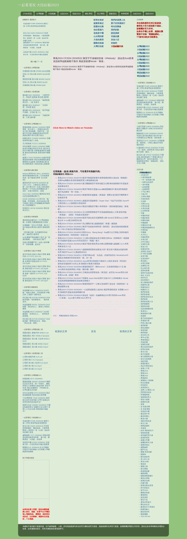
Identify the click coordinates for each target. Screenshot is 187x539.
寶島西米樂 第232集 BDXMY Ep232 (36, 79)
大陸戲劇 (52, 14)
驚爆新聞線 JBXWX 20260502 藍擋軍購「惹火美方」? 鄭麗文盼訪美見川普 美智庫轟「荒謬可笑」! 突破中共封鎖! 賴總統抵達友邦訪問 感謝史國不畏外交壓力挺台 (36, 131)
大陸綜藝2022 (143, 56)
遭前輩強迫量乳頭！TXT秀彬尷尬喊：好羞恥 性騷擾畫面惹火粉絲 (36, 221)
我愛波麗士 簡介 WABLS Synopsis (36, 336)
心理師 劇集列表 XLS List (32, 357)
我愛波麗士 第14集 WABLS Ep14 (35, 344)
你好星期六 (99, 30)
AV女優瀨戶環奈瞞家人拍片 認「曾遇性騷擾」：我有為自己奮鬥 (36, 238)
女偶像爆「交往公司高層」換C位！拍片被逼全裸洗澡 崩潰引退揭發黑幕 (36, 227)
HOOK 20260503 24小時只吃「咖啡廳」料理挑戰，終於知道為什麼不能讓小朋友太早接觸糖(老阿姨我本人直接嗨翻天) (36, 202)
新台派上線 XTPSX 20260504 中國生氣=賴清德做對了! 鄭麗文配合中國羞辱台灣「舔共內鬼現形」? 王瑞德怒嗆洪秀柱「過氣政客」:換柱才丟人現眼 (150, 159)
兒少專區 (101, 14)
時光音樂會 (116, 26)
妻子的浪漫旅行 (118, 23)
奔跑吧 (114, 43)
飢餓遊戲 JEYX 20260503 (32, 379)
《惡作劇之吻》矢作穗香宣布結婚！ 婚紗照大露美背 (35, 233)
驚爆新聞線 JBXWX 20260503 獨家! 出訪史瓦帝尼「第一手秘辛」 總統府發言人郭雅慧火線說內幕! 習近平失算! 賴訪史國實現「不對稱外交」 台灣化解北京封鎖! (36, 386)
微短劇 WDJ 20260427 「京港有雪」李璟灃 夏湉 (35, 106)
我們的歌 (115, 30)
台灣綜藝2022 (143, 53)
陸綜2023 (150, 14)
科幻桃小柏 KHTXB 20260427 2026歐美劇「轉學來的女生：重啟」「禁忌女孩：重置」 (36, 321)
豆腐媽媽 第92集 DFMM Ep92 (34, 85)
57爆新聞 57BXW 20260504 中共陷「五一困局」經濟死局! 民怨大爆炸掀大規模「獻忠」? (150, 150)
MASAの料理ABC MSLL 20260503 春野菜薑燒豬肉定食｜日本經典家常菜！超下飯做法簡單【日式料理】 (36, 177)
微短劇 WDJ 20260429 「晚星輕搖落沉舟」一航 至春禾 (36, 101)
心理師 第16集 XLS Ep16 (32, 369)
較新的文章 (61, 331)
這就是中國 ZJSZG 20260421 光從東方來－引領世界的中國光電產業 (36, 443)
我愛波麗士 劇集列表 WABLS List (36, 333)
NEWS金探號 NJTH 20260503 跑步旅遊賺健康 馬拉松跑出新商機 (36, 394)
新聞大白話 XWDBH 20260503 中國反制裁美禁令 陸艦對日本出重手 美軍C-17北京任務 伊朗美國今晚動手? (36, 408)
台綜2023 (137, 14)
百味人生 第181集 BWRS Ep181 (35, 82)
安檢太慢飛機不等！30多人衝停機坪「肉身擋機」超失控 (36, 243)
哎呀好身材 (99, 20)
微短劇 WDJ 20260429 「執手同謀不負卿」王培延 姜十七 (36, 111)
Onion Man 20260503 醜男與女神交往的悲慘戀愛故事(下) (36, 195)
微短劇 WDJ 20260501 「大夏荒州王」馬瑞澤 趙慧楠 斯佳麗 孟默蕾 (36, 96)
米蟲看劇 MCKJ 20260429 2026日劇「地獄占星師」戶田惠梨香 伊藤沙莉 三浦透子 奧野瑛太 (36, 292)
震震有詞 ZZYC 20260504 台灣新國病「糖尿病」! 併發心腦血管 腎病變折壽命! (150, 143)
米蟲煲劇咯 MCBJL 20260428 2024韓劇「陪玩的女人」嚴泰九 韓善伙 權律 (36, 307)
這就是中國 (99, 33)
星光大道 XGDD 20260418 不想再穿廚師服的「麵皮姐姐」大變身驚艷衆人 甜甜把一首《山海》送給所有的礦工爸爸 (36, 429)
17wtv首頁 (27, 14)
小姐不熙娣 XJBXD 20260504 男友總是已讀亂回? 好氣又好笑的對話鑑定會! (150, 128)
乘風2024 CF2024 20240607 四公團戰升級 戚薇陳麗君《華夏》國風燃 (87, 224)
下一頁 (39, 62)
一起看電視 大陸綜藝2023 (38, 5)
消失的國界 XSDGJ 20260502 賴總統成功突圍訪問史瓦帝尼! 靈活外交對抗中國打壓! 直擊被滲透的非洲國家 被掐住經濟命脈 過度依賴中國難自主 (36, 150)
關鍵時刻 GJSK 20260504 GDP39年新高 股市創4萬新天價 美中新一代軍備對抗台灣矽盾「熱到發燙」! (150, 136)
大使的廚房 (99, 40)
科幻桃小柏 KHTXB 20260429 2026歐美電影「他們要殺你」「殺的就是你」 (36, 300)
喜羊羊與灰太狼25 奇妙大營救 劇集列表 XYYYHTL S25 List (36, 255)
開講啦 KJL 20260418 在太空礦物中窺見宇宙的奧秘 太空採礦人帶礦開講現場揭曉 (36, 449)
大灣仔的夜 (99, 46)
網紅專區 (89, 14)
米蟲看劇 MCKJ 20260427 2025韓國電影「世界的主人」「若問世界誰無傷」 (36, 314)
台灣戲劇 (40, 14)
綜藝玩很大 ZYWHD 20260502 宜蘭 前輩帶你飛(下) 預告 (36, 139)
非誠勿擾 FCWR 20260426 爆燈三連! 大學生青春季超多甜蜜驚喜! (36, 422)
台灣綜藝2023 (143, 46)
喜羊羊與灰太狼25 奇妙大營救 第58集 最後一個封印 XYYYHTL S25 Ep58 (36, 273)
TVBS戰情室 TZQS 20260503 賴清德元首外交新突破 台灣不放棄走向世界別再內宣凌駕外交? (36, 400)
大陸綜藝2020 (143, 69)
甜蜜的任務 (99, 26)
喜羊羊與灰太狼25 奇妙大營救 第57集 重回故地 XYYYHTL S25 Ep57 (36, 280)
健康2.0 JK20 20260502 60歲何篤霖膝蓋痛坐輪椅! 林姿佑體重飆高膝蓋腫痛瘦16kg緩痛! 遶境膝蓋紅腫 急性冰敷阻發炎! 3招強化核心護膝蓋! (36, 161)
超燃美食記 (99, 23)
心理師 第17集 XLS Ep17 (32, 366)
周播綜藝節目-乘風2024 (68, 316)
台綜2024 (64, 14)
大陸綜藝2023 (143, 50)
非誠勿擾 (115, 36)
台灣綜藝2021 (143, 60)
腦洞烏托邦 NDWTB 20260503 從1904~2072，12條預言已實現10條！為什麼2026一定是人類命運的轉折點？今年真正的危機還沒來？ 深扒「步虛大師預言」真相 (36, 187)
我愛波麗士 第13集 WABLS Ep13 (35, 347)
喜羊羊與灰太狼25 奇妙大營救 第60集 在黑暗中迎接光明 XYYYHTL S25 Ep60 (36, 261)
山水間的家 (99, 36)
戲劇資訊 (113, 14)
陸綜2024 (77, 14)
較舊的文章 (126, 331)
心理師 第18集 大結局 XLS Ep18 (35, 363)
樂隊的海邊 (99, 43)
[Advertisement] (74, 34)
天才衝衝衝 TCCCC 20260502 (34, 143)
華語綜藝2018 (143, 76)
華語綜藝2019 (143, 73)
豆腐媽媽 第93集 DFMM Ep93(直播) (36, 71)
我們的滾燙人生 (118, 20)
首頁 (93, 331)
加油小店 (115, 40)
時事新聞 (125, 14)
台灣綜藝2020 (143, 66)
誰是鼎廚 (115, 33)
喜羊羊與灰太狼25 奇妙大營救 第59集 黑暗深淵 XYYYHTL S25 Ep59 (36, 267)
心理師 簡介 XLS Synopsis (33, 360)
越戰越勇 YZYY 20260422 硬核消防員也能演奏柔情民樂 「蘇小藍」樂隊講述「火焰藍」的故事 (36, 437)
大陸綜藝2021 (143, 63)
